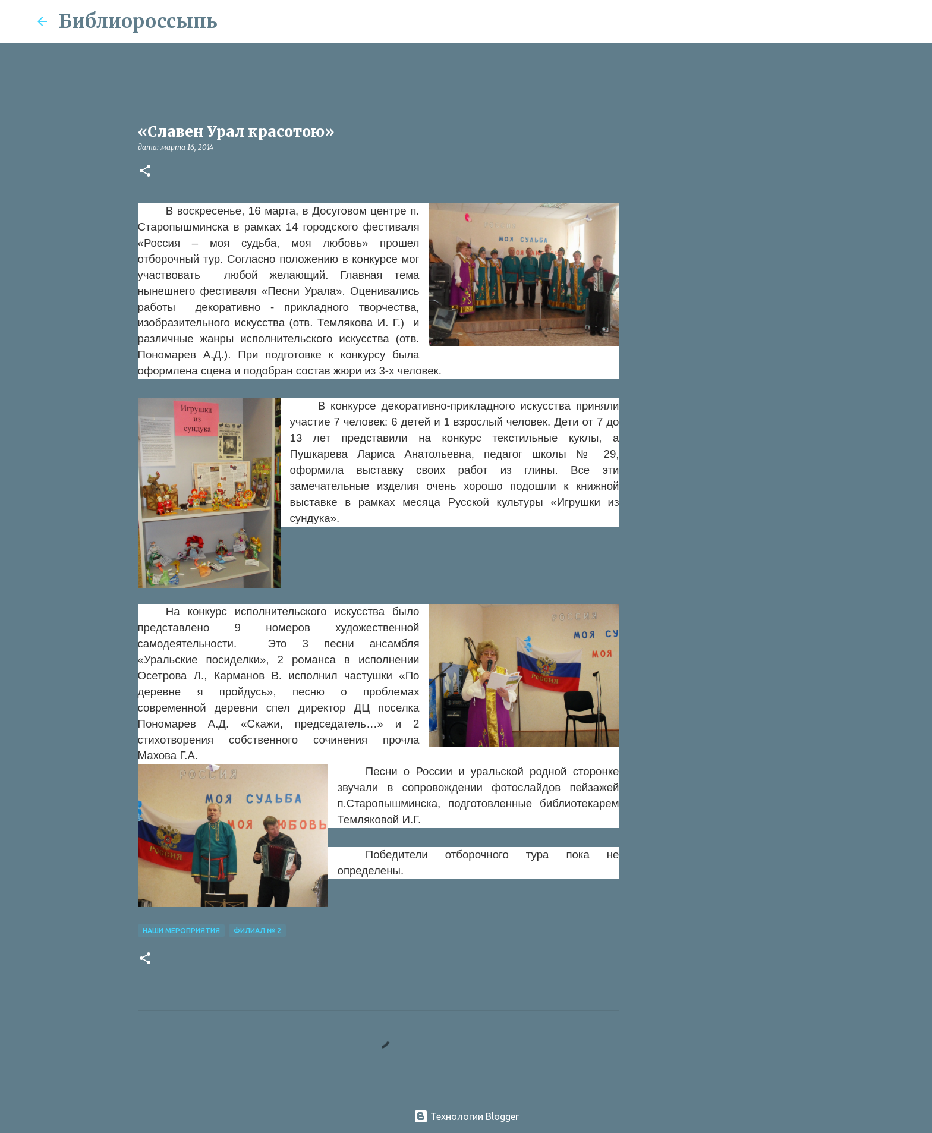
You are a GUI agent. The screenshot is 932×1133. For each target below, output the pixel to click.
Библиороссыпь (138, 21)
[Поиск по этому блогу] (835, 21)
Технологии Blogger (466, 1116)
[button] (145, 171)
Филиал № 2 (257, 930)
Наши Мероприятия (181, 930)
